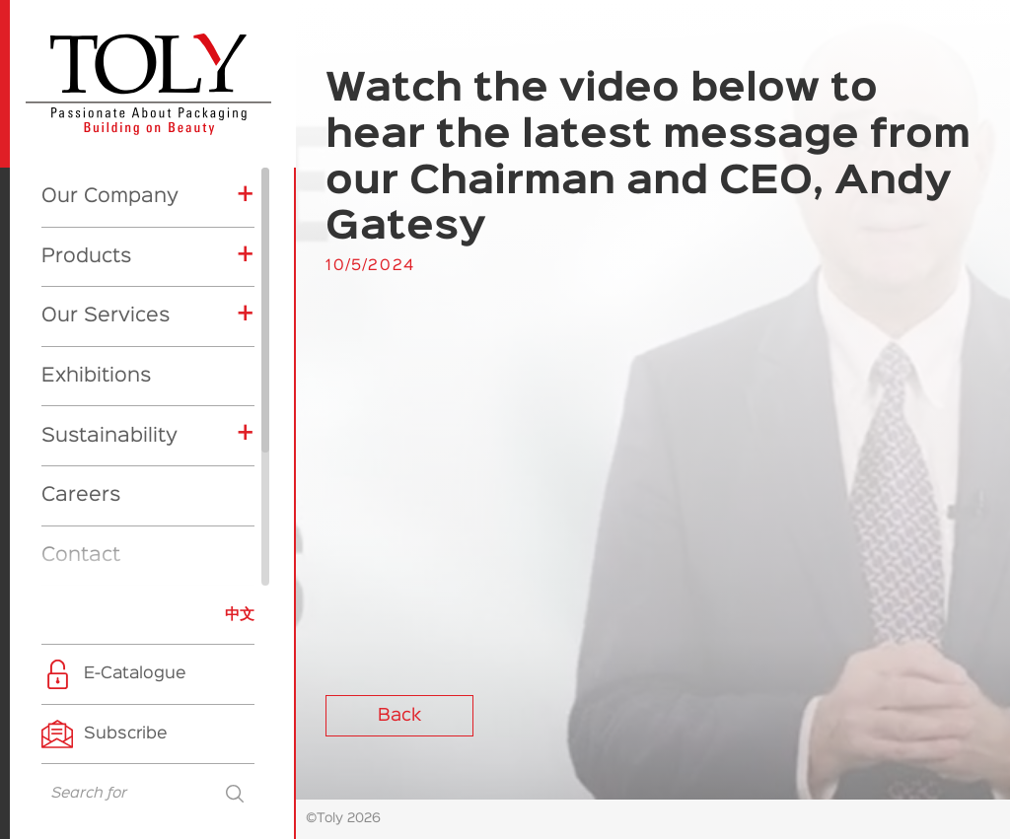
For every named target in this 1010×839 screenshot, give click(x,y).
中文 (239, 614)
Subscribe (126, 734)
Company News (127, 517)
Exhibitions (96, 198)
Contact (80, 377)
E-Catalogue (135, 673)
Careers (80, 317)
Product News (122, 551)
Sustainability (109, 258)
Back (399, 716)
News (68, 437)
